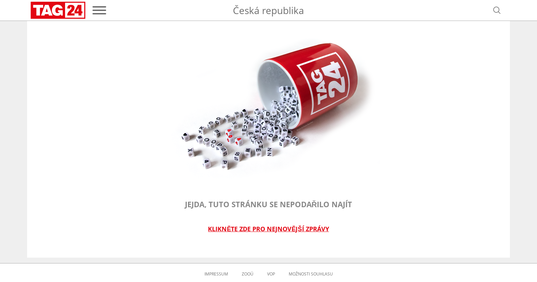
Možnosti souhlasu (311, 274)
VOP (271, 274)
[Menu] (99, 10)
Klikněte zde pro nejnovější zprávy (268, 229)
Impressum (216, 274)
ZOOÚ (247, 274)
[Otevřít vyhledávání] (496, 10)
